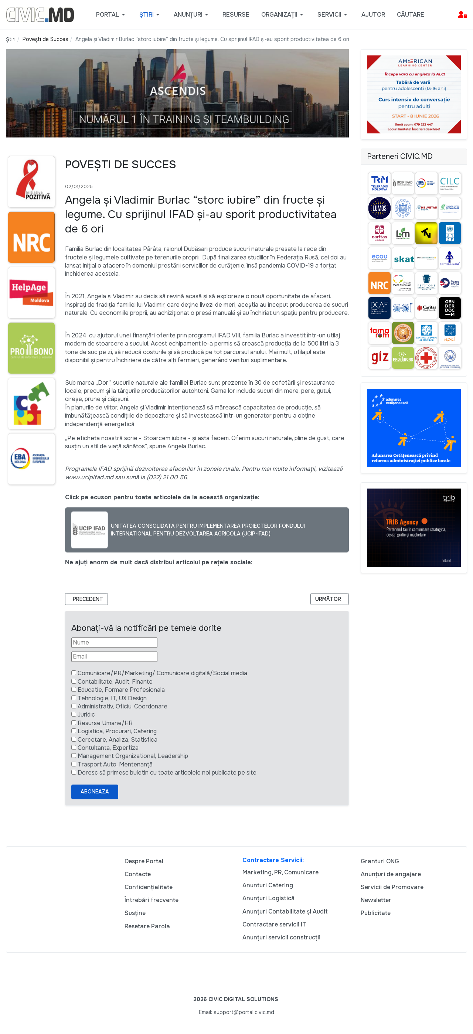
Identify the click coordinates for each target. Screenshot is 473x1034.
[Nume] (114, 642)
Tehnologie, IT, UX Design (112, 698)
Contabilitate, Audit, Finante (115, 682)
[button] (111, 15)
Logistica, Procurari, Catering (117, 731)
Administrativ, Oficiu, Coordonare (122, 706)
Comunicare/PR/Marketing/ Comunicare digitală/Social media (162, 673)
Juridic (86, 714)
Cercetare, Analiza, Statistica (117, 740)
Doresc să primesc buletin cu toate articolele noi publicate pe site (167, 772)
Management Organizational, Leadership (133, 756)
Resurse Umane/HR (105, 723)
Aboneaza (95, 791)
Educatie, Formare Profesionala (121, 690)
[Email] (114, 657)
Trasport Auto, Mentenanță (115, 764)
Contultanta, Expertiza (108, 748)
